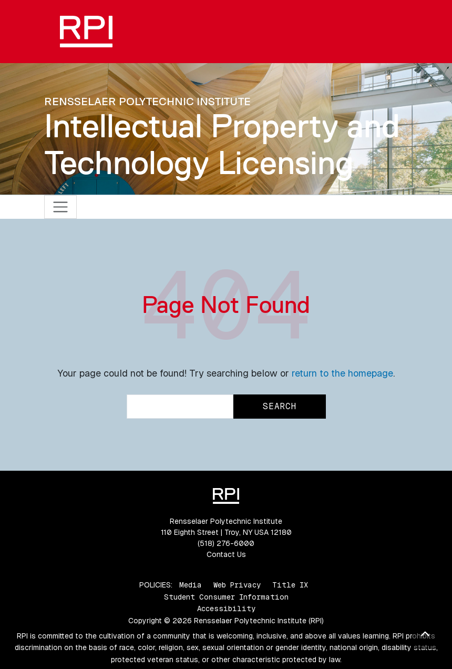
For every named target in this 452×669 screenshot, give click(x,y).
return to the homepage (342, 373)
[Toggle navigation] (60, 207)
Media (190, 585)
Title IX (290, 585)
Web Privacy (237, 585)
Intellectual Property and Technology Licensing (222, 144)
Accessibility (226, 608)
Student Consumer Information (226, 597)
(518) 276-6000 (226, 543)
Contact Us (226, 554)
